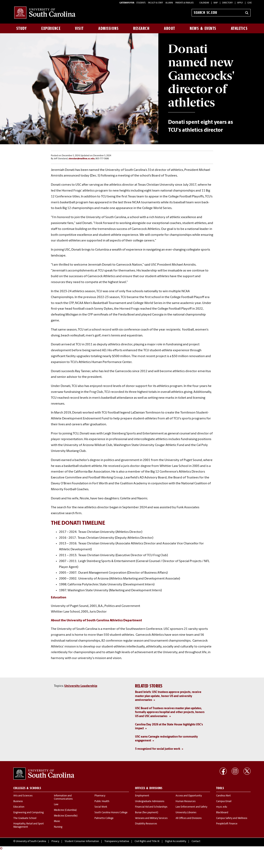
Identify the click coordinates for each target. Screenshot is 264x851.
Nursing (58, 827)
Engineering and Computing (28, 812)
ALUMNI (169, 3)
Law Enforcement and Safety (191, 807)
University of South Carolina (31, 841)
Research (141, 28)
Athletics (239, 28)
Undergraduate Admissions (149, 801)
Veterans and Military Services (151, 818)
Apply (240, 3)
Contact (196, 841)
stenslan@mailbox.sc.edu (82, 159)
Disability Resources (146, 824)
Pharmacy (99, 796)
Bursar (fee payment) (146, 812)
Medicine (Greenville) (65, 816)
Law (56, 804)
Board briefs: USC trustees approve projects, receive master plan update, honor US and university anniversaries (168, 696)
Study (21, 28)
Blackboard (222, 812)
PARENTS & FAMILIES (184, 3)
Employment (142, 796)
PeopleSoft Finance (226, 824)
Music (57, 821)
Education (18, 807)
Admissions (108, 28)
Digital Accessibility (175, 841)
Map (216, 3)
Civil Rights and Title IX (147, 841)
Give (249, 3)
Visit (79, 28)
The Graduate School (24, 818)
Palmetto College (104, 818)
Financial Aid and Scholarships (151, 807)
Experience (50, 28)
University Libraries (186, 812)
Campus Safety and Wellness (231, 818)
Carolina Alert (223, 796)
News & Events (203, 28)
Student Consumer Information (82, 841)
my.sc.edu (221, 807)
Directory (227, 3)
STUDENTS (141, 3)
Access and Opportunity (189, 796)
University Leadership (80, 686)
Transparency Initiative (116, 841)
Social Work (100, 807)
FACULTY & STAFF (155, 3)
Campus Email (223, 801)
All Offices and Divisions (189, 818)
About (169, 28)
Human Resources (185, 801)
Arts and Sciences (22, 796)
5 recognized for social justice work (157, 749)
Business (18, 801)
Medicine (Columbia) (65, 810)
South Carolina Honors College (111, 812)
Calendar (204, 3)
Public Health (101, 801)
